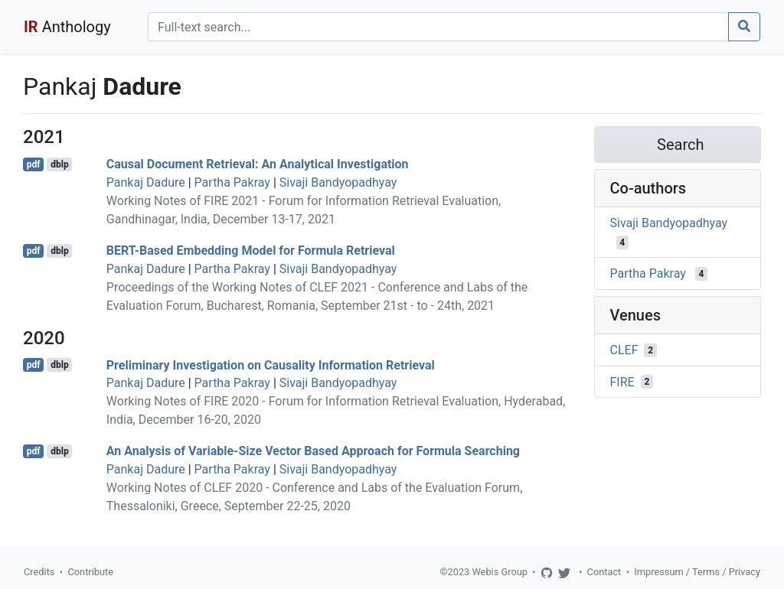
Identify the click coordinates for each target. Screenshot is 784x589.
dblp (59, 164)
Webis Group (500, 572)
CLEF (624, 350)
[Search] (438, 26)
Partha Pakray (232, 182)
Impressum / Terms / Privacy (697, 572)
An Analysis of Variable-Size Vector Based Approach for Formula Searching (313, 451)
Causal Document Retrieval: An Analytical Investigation (257, 164)
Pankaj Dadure (145, 182)
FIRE (622, 381)
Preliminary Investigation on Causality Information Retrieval (270, 364)
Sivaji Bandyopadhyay (338, 182)
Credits (39, 572)
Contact (604, 572)
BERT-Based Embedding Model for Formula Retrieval (250, 250)
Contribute (90, 572)
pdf (34, 164)
